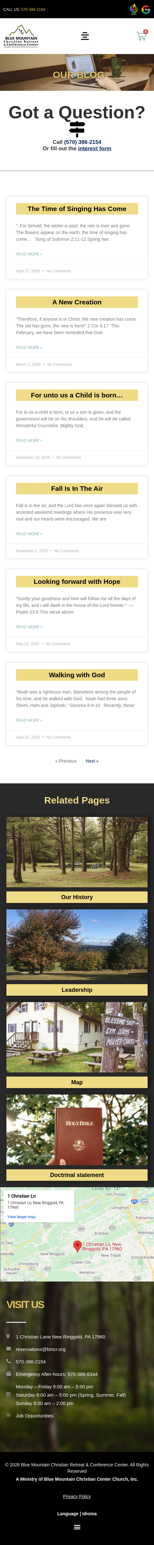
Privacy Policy (77, 1496)
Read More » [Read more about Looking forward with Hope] (29, 627)
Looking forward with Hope (77, 581)
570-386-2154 (33, 9)
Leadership (76, 990)
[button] (77, 1527)
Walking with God (77, 674)
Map (77, 1082)
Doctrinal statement (77, 1175)
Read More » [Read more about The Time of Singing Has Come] (29, 254)
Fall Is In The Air (77, 488)
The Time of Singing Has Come (77, 208)
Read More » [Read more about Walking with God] (29, 720)
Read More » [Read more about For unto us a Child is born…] (29, 440)
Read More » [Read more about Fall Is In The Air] (29, 534)
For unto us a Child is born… (77, 395)
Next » (92, 761)
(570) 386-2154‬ (82, 142)
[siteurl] (21, 36)
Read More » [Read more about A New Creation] (29, 347)
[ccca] (134, 9)
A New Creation (76, 302)
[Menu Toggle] (85, 36)
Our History (77, 897)
